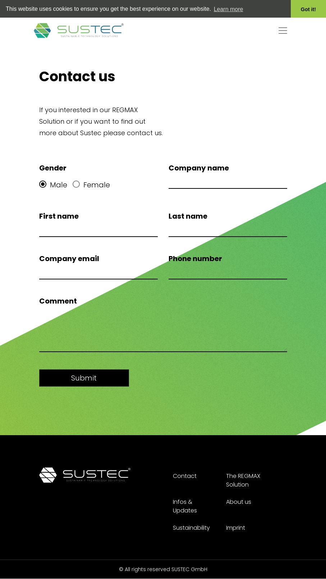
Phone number (195, 257)
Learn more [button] (228, 9)
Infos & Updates (185, 506)
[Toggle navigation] (283, 30)
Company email (69, 257)
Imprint (235, 528)
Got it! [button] (308, 9)
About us (238, 502)
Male (53, 183)
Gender (52, 167)
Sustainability (191, 528)
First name (59, 215)
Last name (188, 215)
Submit (84, 377)
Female (91, 183)
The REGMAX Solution (243, 480)
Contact (185, 476)
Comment (58, 300)
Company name (199, 167)
